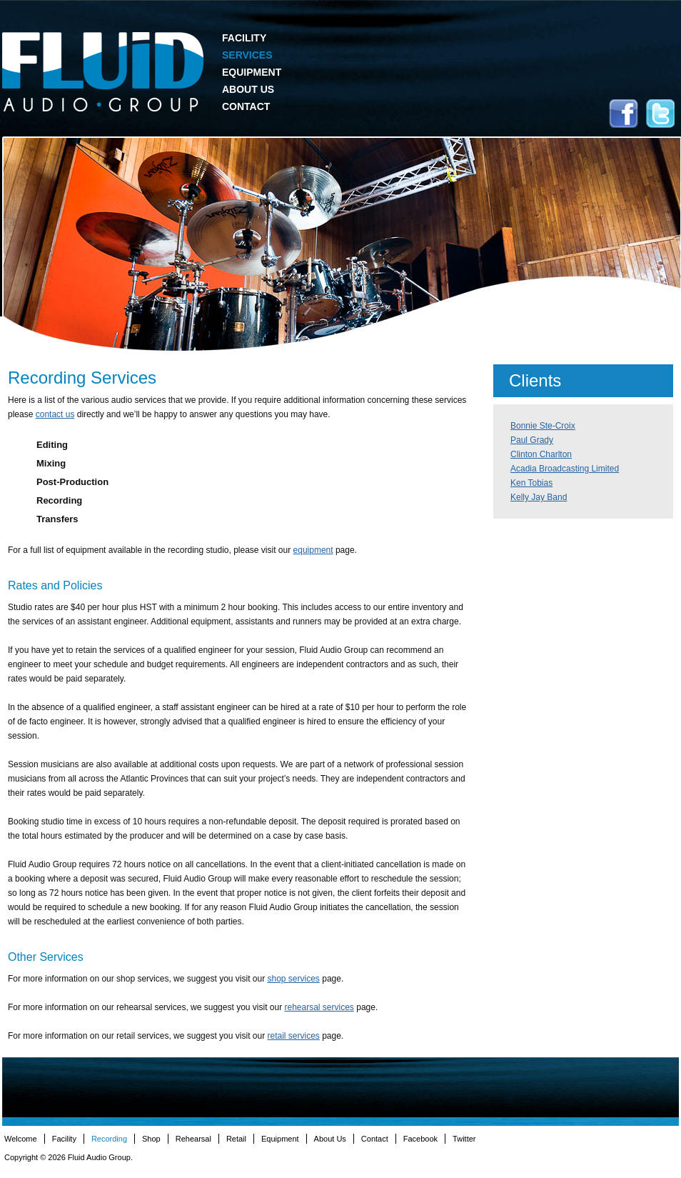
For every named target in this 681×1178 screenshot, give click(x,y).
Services (247, 55)
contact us (55, 414)
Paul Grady (531, 440)
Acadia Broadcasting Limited (564, 469)
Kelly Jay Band (538, 497)
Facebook (623, 114)
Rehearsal (193, 1138)
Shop (151, 1138)
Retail (236, 1138)
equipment (313, 550)
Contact (246, 106)
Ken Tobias (531, 483)
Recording (109, 1138)
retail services (293, 1036)
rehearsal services (319, 1007)
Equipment (251, 72)
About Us (248, 89)
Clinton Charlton (541, 454)
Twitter (660, 114)
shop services (294, 979)
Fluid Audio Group (102, 72)
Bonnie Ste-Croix (542, 426)
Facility (244, 38)
